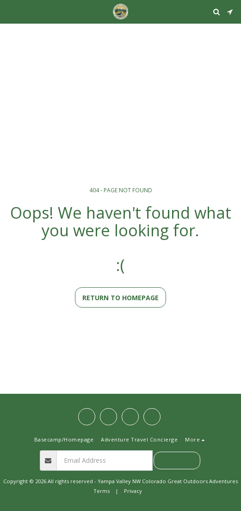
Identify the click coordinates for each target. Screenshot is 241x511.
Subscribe (177, 460)
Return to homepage (120, 297)
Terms (101, 490)
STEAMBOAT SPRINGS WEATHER (120, 34)
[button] (10, 11)
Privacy (133, 490)
